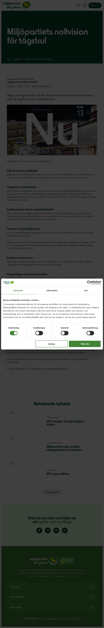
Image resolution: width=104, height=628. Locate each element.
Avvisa (51, 344)
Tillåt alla (84, 344)
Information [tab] (52, 290)
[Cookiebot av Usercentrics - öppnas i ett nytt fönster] (89, 282)
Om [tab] (86, 290)
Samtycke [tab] (18, 290)
